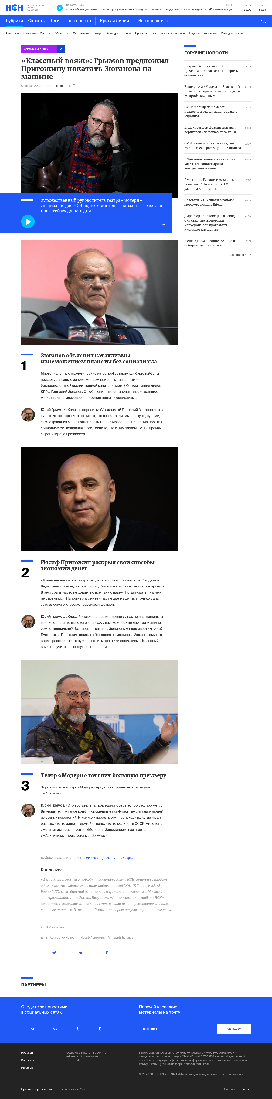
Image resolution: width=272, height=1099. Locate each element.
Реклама (27, 1068)
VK (115, 858)
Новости (91, 858)
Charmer (245, 1089)
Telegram (128, 858)
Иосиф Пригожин (92, 937)
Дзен (106, 858)
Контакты (28, 1060)
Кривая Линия (114, 21)
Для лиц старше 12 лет (73, 1089)
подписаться (234, 1029)
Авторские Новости (63, 937)
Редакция (27, 1053)
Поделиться (65, 86)
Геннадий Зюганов (120, 937)
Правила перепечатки (36, 1089)
